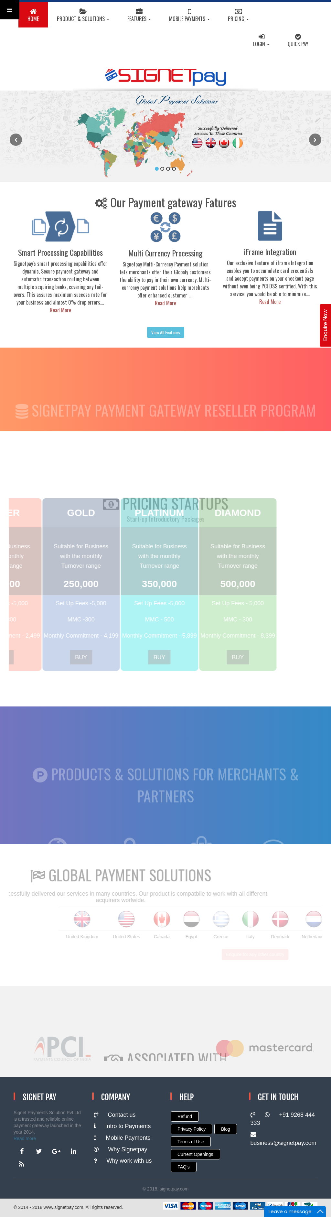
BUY (80, 657)
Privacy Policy (191, 1129)
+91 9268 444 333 (283, 1119)
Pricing (238, 16)
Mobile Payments (189, 16)
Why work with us (123, 1161)
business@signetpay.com (283, 1139)
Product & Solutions (83, 16)
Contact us (115, 1115)
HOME (33, 16)
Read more (25, 1138)
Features (139, 16)
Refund (184, 1116)
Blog (225, 1129)
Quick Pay (298, 41)
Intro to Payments (122, 1126)
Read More (69, 310)
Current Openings (195, 1154)
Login (261, 41)
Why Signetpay (120, 1149)
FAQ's (183, 1166)
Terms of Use (190, 1141)
